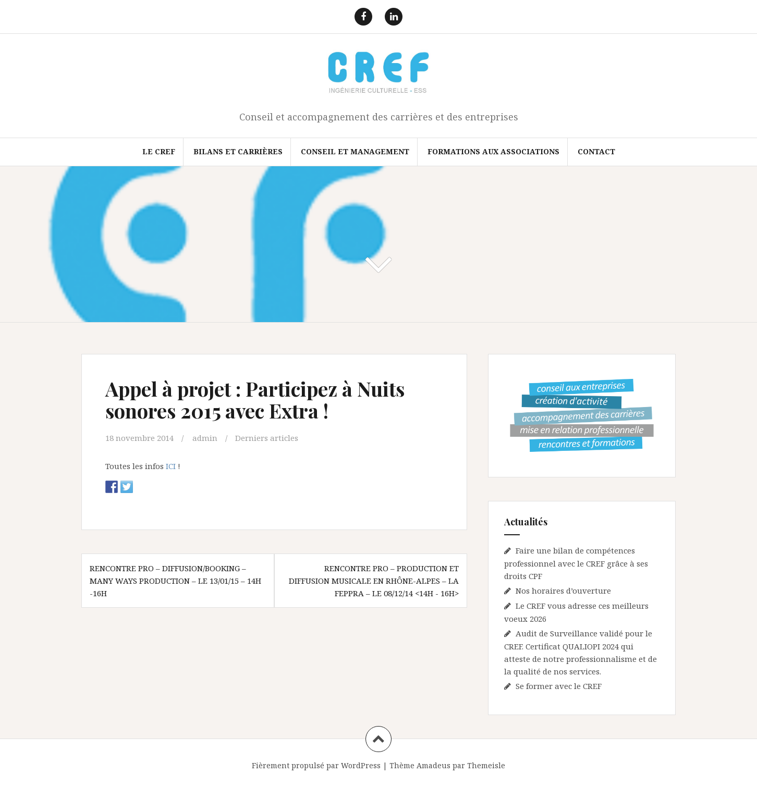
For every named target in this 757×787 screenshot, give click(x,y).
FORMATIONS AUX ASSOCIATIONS (493, 151)
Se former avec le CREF (559, 686)
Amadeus (433, 765)
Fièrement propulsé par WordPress (316, 765)
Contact (596, 151)
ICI (170, 466)
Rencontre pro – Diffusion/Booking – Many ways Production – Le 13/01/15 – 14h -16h (175, 580)
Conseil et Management (355, 151)
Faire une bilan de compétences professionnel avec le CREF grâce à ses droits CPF (576, 563)
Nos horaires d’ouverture (563, 590)
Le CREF (158, 151)
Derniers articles (266, 438)
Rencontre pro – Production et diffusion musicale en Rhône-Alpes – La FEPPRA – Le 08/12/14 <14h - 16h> (374, 580)
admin (204, 438)
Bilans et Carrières (238, 151)
